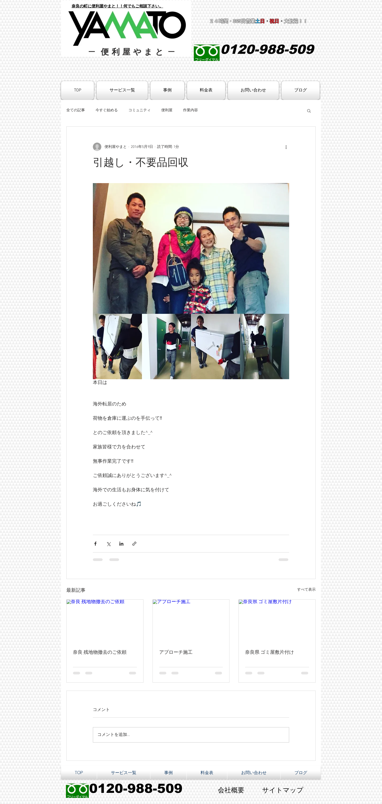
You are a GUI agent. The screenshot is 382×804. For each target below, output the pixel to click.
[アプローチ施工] (191, 621)
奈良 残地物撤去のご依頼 (100, 652)
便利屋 (166, 110)
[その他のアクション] (286, 147)
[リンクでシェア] (134, 543)
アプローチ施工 (176, 652)
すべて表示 (306, 589)
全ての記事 (75, 110)
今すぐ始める (107, 110)
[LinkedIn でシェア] (121, 543)
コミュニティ (139, 110)
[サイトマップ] (282, 791)
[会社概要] (231, 791)
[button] (308, 110)
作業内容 (190, 110)
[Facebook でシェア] (95, 543)
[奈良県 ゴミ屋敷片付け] (277, 621)
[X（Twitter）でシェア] (108, 543)
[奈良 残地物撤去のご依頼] (105, 621)
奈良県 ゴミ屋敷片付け (269, 652)
